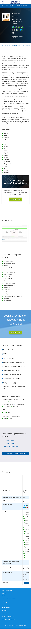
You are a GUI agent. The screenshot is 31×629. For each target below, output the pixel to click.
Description (7, 45)
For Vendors (4, 610)
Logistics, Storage (9, 443)
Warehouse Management (11, 446)
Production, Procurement (15, 5)
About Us (4, 593)
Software (5, 5)
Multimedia (17, 45)
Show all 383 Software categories (15, 453)
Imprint (3, 595)
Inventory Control (9, 440)
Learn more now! (15, 332)
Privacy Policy (22, 625)
